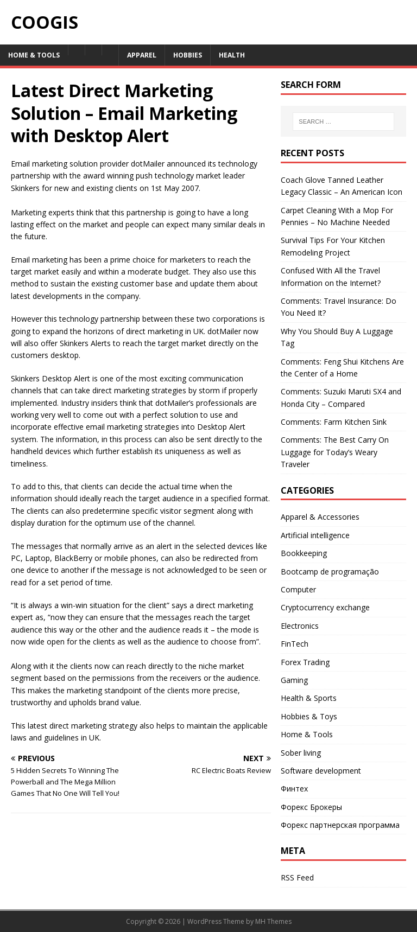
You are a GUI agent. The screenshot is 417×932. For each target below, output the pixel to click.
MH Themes (273, 921)
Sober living (301, 753)
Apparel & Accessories (320, 517)
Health (232, 55)
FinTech (294, 644)
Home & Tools (34, 55)
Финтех (294, 788)
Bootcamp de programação (330, 571)
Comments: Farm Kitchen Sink (334, 422)
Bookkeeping (304, 553)
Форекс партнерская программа (340, 825)
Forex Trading (305, 662)
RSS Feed (297, 877)
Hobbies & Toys (309, 716)
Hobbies (187, 55)
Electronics (300, 626)
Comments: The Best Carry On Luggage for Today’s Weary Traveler (335, 452)
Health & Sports (309, 698)
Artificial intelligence (315, 535)
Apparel (141, 55)
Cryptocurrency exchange (325, 607)
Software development (321, 770)
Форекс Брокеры (311, 807)
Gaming (294, 680)
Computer (298, 589)
